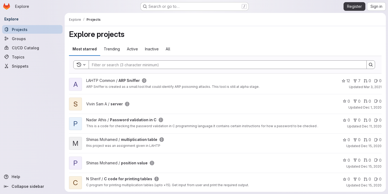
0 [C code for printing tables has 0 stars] (346, 179)
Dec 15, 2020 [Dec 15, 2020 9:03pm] (371, 185)
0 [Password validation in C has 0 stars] (346, 120)
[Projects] (32, 29)
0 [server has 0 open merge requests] (367, 101)
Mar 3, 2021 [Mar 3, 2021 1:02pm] (373, 87)
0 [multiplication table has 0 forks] (357, 139)
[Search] (225, 64)
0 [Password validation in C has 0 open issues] (378, 120)
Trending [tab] (112, 49)
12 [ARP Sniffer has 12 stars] (346, 80)
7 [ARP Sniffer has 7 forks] (357, 80)
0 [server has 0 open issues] (378, 101)
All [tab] (168, 49)
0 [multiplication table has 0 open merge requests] (367, 139)
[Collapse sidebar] (32, 186)
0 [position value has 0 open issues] (378, 160)
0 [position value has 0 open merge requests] (367, 160)
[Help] (32, 176)
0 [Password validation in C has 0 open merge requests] (367, 120)
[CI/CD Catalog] (32, 47)
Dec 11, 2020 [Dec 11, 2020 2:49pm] (372, 126)
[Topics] (32, 57)
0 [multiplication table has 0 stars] (346, 139)
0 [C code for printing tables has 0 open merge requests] (367, 179)
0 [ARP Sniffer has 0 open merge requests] (367, 80)
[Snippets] (32, 66)
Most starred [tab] (84, 49)
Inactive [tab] (152, 49)
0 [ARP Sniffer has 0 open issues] (378, 80)
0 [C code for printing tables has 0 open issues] (378, 179)
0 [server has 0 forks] (357, 101)
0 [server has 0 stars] (346, 101)
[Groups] (32, 38)
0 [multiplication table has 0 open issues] (378, 139)
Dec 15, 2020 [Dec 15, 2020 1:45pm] (371, 146)
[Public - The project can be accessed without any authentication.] (144, 80)
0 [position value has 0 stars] (346, 160)
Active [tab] (132, 49)
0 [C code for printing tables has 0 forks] (357, 179)
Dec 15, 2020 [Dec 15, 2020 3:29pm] (371, 166)
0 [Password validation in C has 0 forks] (357, 120)
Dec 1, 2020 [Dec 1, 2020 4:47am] (372, 107)
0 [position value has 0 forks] (357, 160)
